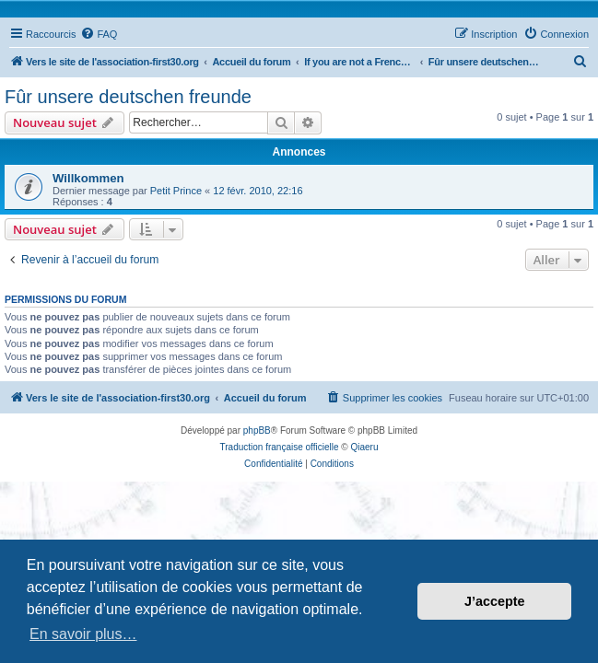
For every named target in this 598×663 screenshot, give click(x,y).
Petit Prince (176, 190)
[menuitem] (98, 34)
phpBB (257, 430)
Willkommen (88, 178)
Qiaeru (364, 447)
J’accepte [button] (494, 601)
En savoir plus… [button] (83, 634)
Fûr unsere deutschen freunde (128, 97)
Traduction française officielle (279, 447)
